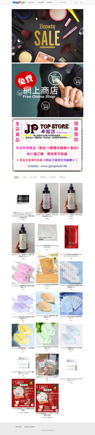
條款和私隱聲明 (29, 427)
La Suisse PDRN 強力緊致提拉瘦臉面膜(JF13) (47, 316)
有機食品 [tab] (43, 177)
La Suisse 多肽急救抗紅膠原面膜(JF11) (71, 317)
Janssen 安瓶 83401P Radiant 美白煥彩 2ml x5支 (23, 372)
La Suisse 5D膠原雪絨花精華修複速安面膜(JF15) (71, 286)
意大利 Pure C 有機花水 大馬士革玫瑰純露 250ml (47, 215)
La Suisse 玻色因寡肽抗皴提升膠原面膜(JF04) (23, 317)
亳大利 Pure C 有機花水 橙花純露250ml (71, 215)
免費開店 (50, 2)
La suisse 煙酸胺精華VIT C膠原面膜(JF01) (23, 348)
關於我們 (18, 427)
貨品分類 (31, 2)
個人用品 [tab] (33, 177)
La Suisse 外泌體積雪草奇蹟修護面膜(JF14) (23, 286)
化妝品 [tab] (24, 177)
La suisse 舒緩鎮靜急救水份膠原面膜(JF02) (71, 348)
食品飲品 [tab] (53, 177)
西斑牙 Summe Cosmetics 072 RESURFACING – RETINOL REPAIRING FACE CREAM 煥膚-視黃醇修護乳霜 (23, 215)
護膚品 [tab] (16, 177)
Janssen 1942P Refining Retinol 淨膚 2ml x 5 (71, 379)
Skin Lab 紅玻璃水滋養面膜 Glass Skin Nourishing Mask (71, 255)
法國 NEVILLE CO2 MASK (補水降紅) (47, 377)
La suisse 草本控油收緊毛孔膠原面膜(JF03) (47, 347)
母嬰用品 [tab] (62, 177)
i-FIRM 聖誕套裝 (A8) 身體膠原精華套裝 (23, 409)
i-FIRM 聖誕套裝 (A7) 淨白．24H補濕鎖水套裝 (47, 414)
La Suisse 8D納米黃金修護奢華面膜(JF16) (47, 285)
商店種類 (41, 2)
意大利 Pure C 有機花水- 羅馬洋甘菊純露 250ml (23, 255)
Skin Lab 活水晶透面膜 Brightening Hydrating (47, 246)
